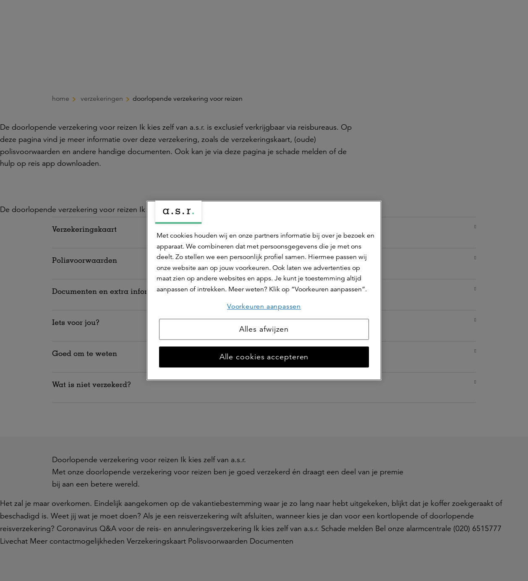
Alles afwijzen (264, 329)
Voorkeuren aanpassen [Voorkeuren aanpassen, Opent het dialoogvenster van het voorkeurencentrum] (264, 306)
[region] (264, 290)
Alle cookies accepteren (264, 357)
